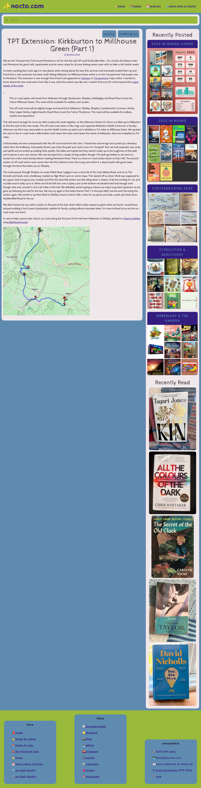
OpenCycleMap (132, 218)
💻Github (88, 745)
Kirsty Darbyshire (166, 770)
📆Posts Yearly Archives (27, 764)
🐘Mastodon (90, 764)
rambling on (128, 33)
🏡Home (119, 6)
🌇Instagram (90, 751)
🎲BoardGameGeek (94, 726)
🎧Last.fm (88, 757)
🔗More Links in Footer (181, 6)
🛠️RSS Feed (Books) (24, 776)
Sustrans (85, 78)
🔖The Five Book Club (25, 751)
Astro (172, 751)
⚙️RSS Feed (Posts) (24, 770)
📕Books (17, 732)
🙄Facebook (89, 732)
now (159, 776)
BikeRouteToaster (18, 222)
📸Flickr (87, 739)
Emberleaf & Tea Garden (172, 318)
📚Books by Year (22, 745)
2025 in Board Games (172, 44)
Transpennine (101, 78)
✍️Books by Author (24, 739)
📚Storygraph (91, 776)
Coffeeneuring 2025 (172, 188)
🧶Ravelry (88, 770)
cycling (109, 33)
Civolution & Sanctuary (172, 252)
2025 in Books (172, 121)
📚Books (135, 6)
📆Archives (153, 6)
